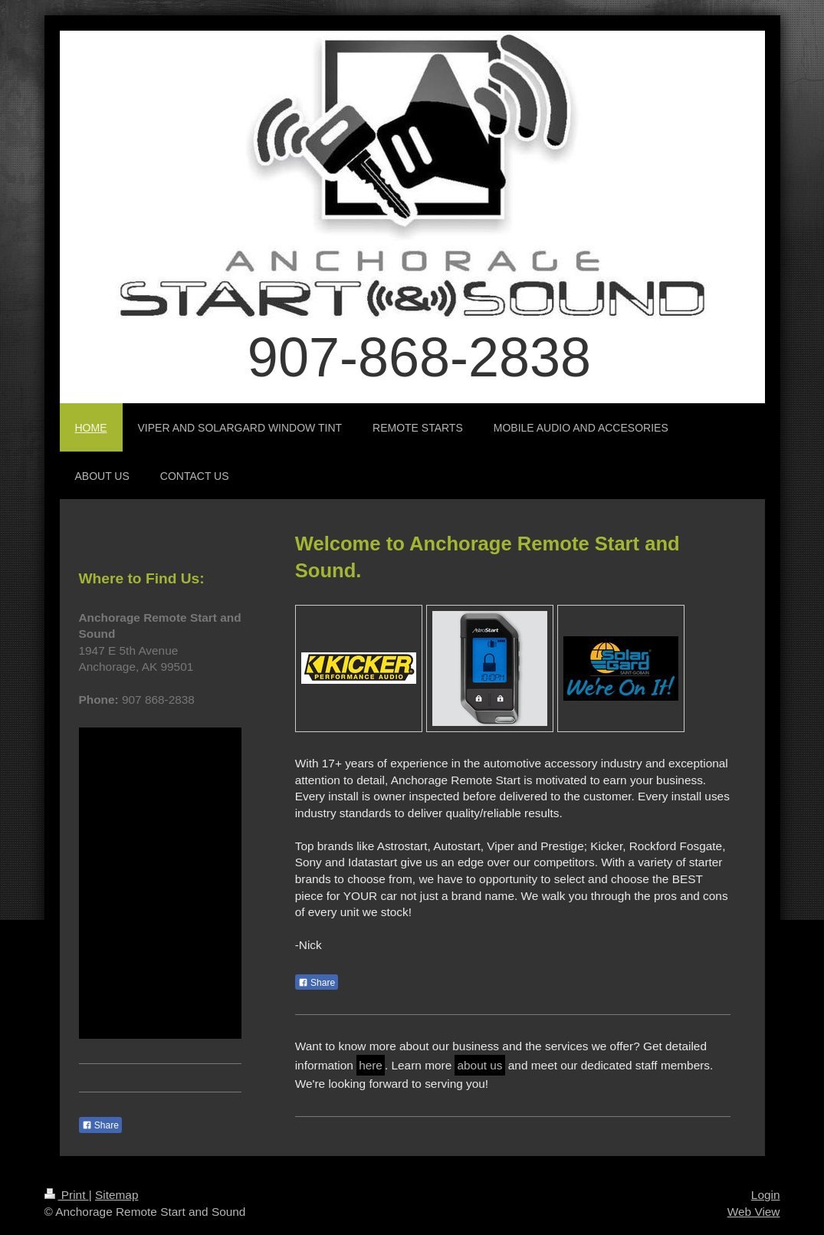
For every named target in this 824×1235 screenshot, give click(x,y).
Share (316, 982)
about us (479, 1065)
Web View (753, 1211)
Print (66, 1194)
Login (765, 1194)
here (370, 1065)
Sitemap (116, 1194)
